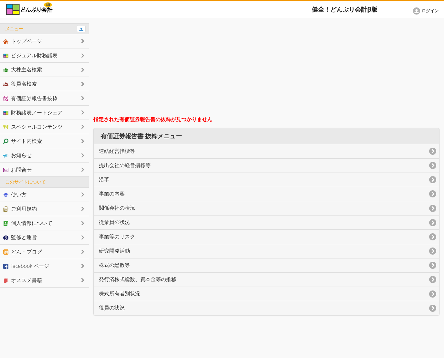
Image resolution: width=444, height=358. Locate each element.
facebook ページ (26, 265)
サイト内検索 (22, 140)
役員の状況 (112, 308)
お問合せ (17, 169)
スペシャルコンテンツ (33, 126)
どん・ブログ (22, 251)
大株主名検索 (22, 69)
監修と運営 (20, 237)
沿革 (104, 179)
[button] (426, 10)
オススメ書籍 (22, 280)
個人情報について (27, 222)
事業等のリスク (117, 236)
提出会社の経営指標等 (125, 165)
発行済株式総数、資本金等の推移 (137, 279)
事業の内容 (112, 193)
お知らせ (17, 155)
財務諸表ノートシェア (33, 112)
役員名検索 (20, 83)
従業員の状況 (114, 222)
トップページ (22, 41)
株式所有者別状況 (119, 293)
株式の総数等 (114, 265)
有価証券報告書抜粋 (30, 98)
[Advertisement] (266, 68)
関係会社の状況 (117, 208)
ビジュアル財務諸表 (30, 55)
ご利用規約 (20, 208)
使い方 (14, 194)
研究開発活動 (114, 251)
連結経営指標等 (117, 151)
